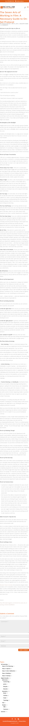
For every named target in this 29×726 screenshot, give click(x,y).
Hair (3, 702)
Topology (5, 700)
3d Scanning (4, 664)
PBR (4, 707)
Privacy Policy (22, 721)
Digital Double (5, 678)
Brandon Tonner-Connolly (6, 585)
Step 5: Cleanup (6, 675)
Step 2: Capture (6, 668)
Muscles (5, 689)
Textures (5, 709)
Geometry (4, 691)
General (3, 711)
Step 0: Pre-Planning (7, 666)
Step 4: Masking (6, 673)
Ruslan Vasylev (6, 23)
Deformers (5, 680)
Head (4, 698)
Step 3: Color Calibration (8, 671)
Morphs (5, 686)
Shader (4, 705)
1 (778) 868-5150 (10, 1)
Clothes (5, 695)
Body (4, 693)
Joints (4, 684)
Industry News (24, 23)
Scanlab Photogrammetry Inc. (10, 721)
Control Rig (6, 681)
